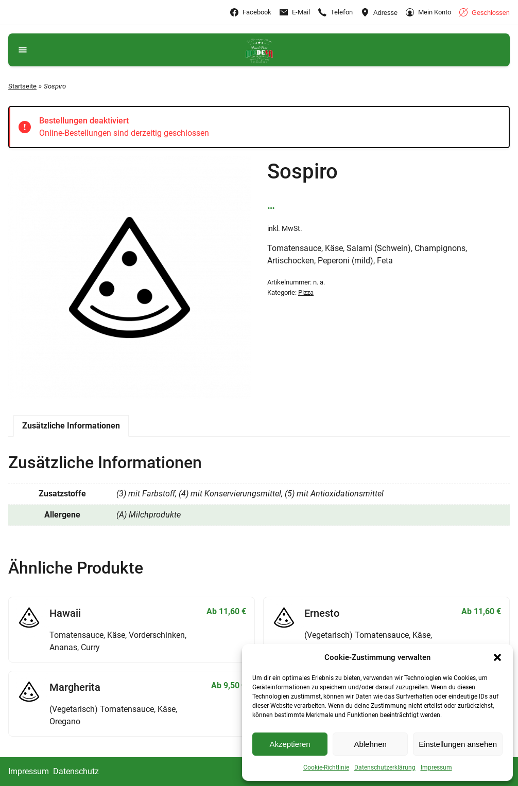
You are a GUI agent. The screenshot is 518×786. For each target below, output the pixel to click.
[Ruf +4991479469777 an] (335, 12)
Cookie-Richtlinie (326, 767)
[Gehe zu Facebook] (250, 12)
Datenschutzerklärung (385, 767)
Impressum (436, 767)
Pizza (306, 292)
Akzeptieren (289, 744)
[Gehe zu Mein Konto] (428, 12)
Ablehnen (370, 744)
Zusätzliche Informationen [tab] (71, 426)
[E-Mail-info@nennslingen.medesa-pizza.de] (294, 12)
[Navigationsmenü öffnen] (22, 49)
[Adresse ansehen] (379, 12)
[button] (497, 657)
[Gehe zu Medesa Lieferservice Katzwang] (259, 50)
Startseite (22, 86)
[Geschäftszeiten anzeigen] (484, 12)
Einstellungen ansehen (458, 744)
